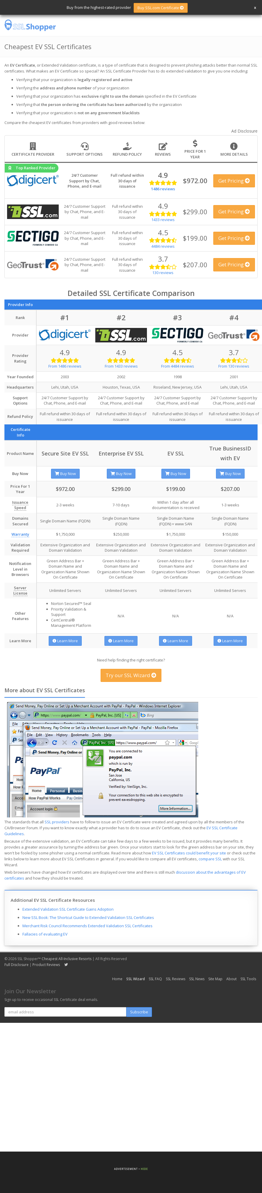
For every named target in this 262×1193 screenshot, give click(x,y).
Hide (144, 1169)
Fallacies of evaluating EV (45, 934)
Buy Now (65, 473)
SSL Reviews (175, 978)
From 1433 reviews (121, 366)
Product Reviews (46, 964)
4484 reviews (163, 246)
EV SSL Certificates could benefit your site (189, 853)
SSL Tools (248, 978)
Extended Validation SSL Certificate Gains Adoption (68, 909)
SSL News (196, 978)
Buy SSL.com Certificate (160, 7)
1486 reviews (163, 188)
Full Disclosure (16, 964)
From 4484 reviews (177, 366)
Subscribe (139, 1012)
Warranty (20, 534)
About (231, 978)
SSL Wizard (135, 978)
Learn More (65, 640)
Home (117, 978)
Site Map (215, 978)
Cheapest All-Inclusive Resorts (66, 958)
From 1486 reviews (64, 366)
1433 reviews (163, 219)
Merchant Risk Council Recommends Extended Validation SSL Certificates (87, 925)
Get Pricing (234, 180)
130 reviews (162, 272)
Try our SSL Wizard (131, 675)
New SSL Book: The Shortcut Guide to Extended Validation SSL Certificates (88, 917)
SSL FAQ (155, 978)
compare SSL (210, 859)
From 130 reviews (233, 366)
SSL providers (57, 822)
